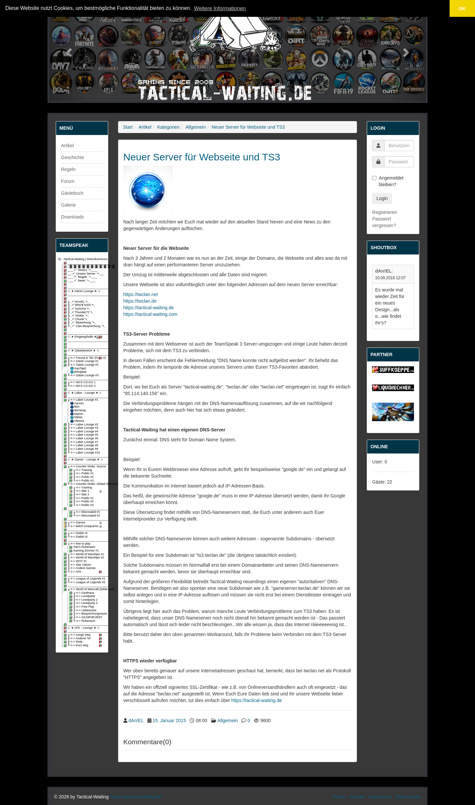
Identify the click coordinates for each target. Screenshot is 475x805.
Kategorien (168, 127)
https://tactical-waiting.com (150, 314)
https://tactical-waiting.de (148, 307)
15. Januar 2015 (169, 720)
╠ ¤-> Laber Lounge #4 (81, 431)
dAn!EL (136, 720)
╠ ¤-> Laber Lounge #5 (81, 435)
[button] (68, 50)
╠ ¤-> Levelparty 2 (84, 600)
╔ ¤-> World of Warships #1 (84, 554)
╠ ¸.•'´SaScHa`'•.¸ (77, 309)
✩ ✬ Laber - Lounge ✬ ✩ (83, 393)
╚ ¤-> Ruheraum (82, 621)
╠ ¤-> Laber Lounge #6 (81, 438)
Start (128, 127)
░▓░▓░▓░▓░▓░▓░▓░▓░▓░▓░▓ (84, 266)
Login (382, 198)
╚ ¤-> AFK (84, 572)
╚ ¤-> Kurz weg (84, 645)
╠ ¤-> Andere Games (80, 568)
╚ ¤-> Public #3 (82, 481)
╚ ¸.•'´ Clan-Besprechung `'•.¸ (84, 326)
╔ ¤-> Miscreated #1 (85, 512)
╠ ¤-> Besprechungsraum (86, 614)
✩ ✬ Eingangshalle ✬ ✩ (84, 337)
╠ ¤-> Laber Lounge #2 (81, 424)
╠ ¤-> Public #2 (82, 477)
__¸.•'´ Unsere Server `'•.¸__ (84, 274)
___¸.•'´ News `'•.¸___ (80, 281)
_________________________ (84, 263)
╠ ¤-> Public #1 (82, 473)
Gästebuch (72, 193)
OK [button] (462, 8)
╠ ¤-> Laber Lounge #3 (81, 428)
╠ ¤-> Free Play (82, 607)
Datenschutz (408, 796)
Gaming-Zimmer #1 (84, 551)
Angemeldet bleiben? (387, 181)
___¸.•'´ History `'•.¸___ (81, 270)
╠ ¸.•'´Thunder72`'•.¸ (79, 312)
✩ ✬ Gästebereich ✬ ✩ (82, 350)
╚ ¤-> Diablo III (76, 537)
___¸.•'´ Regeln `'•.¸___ (81, 277)
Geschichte (72, 157)
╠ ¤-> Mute (84, 642)
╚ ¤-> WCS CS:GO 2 (80, 386)
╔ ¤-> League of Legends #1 (84, 579)
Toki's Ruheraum (82, 547)
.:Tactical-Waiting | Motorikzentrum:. (81, 259)
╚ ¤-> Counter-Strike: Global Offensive (84, 484)
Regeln (68, 169)
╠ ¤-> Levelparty (82, 596)
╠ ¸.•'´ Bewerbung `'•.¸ (80, 322)
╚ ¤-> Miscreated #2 (85, 516)
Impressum (380, 796)
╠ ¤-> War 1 (86, 491)
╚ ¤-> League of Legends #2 (84, 582)
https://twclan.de (140, 301)
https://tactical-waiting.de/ (136, 796)
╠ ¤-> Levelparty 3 (84, 603)
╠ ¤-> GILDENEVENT (86, 617)
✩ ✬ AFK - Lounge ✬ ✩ (82, 628)
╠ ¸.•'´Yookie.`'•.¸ (77, 316)
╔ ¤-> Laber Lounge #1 (81, 400)
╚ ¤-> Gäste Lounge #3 (82, 375)
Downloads (72, 216)
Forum (67, 181)
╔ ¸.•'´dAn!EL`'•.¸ (77, 302)
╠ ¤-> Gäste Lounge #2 (82, 365)
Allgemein (195, 127)
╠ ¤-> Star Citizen (78, 565)
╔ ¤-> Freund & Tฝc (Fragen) (84, 358)
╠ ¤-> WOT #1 (76, 561)
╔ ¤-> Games (84, 522)
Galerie (68, 205)
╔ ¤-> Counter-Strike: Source (84, 466)
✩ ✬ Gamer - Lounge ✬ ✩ (84, 459)
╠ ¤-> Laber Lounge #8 (81, 445)
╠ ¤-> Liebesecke (83, 610)
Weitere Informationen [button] (220, 8)
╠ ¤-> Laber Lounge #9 (81, 449)
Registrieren (384, 212)
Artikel (67, 145)
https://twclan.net (140, 294)
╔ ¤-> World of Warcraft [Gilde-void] (84, 589)
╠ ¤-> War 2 (79, 494)
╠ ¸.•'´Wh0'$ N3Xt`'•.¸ (80, 305)
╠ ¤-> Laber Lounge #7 (81, 442)
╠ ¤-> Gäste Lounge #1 (82, 361)
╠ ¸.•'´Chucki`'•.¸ (76, 319)
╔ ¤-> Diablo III (76, 533)
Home (339, 796)
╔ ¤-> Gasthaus (82, 593)
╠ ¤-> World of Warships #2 (84, 557)
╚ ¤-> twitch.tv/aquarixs (84, 526)
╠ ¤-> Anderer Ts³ (84, 638)
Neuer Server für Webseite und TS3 (248, 127)
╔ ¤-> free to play (77, 544)
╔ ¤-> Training (81, 470)
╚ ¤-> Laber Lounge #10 (82, 452)
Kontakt (357, 796)
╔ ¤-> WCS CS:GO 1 (80, 382)
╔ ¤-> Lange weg (84, 635)
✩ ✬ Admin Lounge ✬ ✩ (83, 291)
